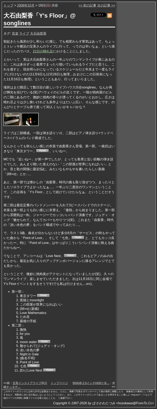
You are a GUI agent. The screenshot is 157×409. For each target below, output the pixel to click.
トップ (8, 5)
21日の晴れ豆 (43, 51)
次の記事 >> (106, 5)
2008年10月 (25, 5)
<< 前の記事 (87, 5)
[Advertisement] (135, 65)
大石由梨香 (38, 33)
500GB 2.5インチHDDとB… (91, 383)
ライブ (24, 33)
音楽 (15, 33)
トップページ (59, 383)
